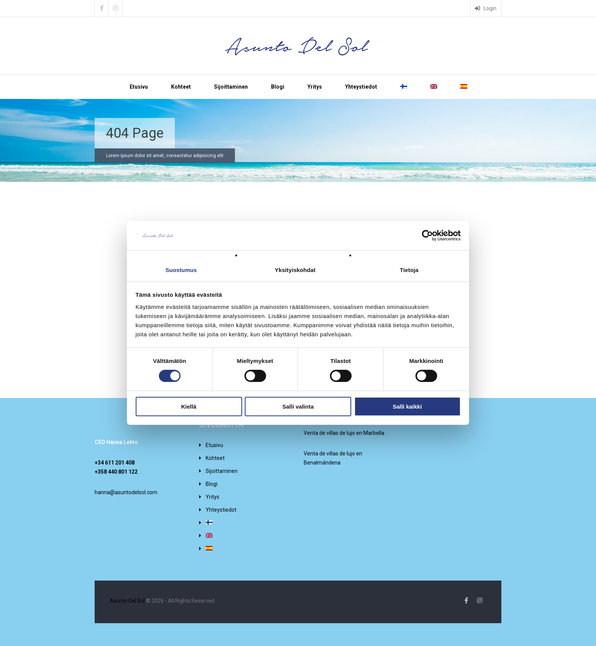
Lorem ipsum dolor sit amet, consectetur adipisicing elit (165, 155)
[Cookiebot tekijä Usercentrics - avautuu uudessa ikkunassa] (427, 235)
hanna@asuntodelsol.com (126, 492)
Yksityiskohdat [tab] (295, 270)
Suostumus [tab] (181, 270)
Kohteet (181, 87)
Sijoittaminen (231, 87)
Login (485, 8)
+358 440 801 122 (116, 472)
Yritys (315, 87)
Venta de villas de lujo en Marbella (344, 433)
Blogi (277, 87)
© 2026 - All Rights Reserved (162, 601)
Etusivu (139, 87)
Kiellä (188, 406)
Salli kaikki (407, 406)
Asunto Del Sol (127, 601)
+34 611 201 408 (115, 463)
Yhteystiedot (361, 87)
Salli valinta (298, 406)
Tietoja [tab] (409, 270)
